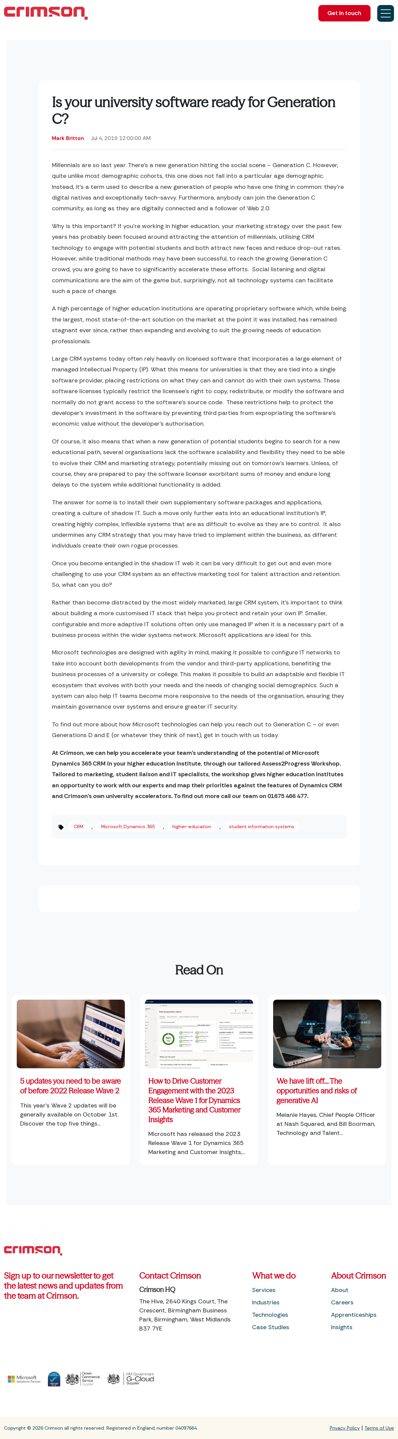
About (339, 1290)
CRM (78, 826)
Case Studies (270, 1327)
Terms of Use (379, 1428)
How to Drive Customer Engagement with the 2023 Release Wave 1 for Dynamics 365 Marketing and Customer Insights (194, 1100)
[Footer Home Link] (33, 1250)
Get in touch (342, 13)
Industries (266, 1302)
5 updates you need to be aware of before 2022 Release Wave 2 (70, 1086)
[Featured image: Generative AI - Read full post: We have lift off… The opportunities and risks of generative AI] (327, 1031)
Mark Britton (68, 138)
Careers (342, 1302)
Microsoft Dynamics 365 (128, 826)
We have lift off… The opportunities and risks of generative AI (316, 1091)
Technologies (270, 1315)
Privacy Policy (345, 1428)
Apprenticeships (354, 1315)
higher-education (191, 826)
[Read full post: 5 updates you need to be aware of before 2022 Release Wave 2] (71, 1031)
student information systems (261, 826)
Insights (341, 1327)
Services (263, 1290)
